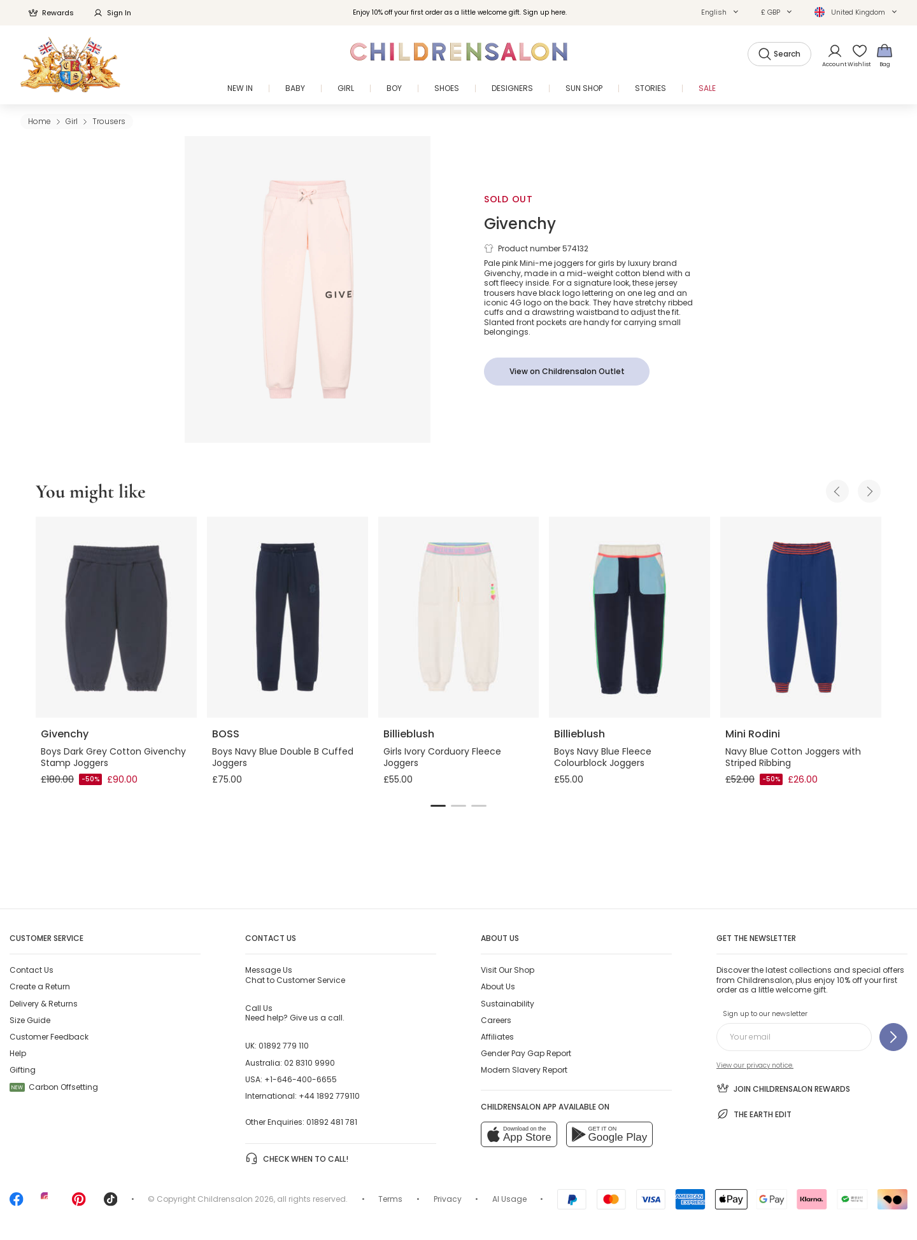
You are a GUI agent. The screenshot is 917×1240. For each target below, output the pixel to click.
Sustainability (507, 1003)
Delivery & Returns (44, 1003)
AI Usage (509, 1199)
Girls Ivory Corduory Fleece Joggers (442, 757)
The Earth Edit (754, 1114)
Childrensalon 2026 (235, 1199)
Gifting (23, 1069)
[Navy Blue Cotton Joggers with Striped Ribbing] (800, 617)
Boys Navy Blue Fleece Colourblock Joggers (602, 757)
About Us (498, 986)
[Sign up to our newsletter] (893, 1037)
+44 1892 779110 (329, 1095)
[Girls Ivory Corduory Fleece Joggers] (458, 617)
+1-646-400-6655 (300, 1079)
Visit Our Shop (507, 970)
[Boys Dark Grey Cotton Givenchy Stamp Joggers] (116, 617)
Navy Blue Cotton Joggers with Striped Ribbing (793, 757)
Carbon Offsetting (54, 1087)
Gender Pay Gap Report (526, 1053)
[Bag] (884, 55)
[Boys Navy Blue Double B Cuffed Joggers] (287, 617)
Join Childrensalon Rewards (783, 1088)
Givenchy (520, 223)
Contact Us (31, 970)
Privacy (448, 1199)
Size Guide (30, 1020)
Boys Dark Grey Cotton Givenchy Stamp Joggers (113, 757)
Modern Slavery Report (524, 1069)
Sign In (112, 13)
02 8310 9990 (309, 1062)
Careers (496, 1020)
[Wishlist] (855, 55)
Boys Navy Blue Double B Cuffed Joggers (282, 757)
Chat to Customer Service (295, 975)
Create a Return (40, 986)
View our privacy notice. (754, 1065)
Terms (390, 1199)
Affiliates (497, 1036)
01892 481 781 (331, 1122)
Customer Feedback (49, 1036)
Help (18, 1053)
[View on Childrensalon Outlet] (567, 372)
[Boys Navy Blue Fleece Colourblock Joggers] (629, 617)
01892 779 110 (284, 1045)
